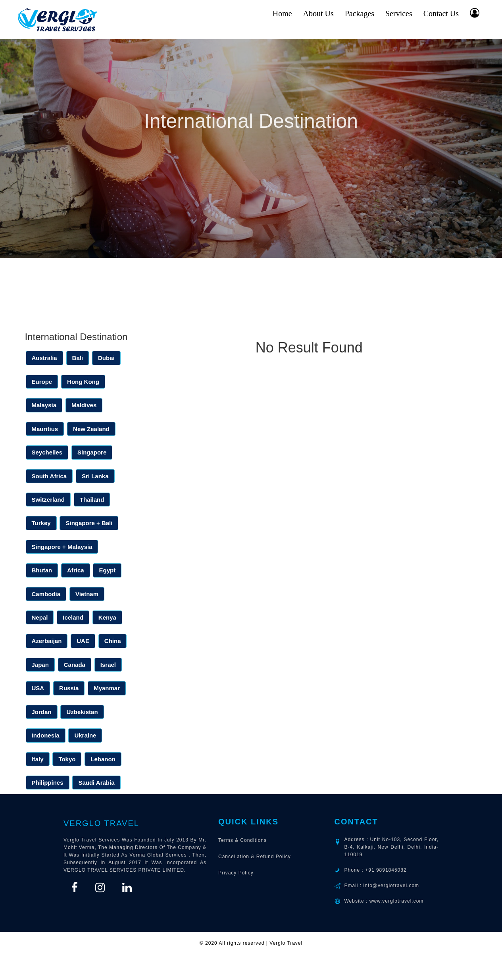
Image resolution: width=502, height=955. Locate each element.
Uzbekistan (82, 712)
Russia (69, 688)
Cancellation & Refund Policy (254, 856)
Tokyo (66, 759)
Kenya (107, 617)
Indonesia (46, 735)
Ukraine (85, 735)
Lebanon (102, 759)
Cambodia (46, 594)
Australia (44, 357)
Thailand (92, 499)
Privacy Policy (236, 873)
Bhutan (42, 570)
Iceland (73, 617)
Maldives (83, 405)
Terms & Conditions (242, 840)
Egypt (107, 570)
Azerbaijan (47, 640)
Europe (42, 381)
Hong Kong (83, 381)
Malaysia (44, 405)
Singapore (91, 452)
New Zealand (91, 429)
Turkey (41, 523)
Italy (38, 759)
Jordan (42, 712)
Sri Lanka (95, 476)
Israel (108, 664)
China (112, 640)
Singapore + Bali (88, 523)
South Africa (49, 476)
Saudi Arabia (96, 782)
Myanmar (107, 688)
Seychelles (47, 452)
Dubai (106, 357)
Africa (75, 570)
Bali (77, 357)
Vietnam (86, 594)
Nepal (40, 617)
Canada (74, 664)
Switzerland (48, 499)
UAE (83, 640)
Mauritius (45, 429)
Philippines (47, 782)
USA (38, 688)
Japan (40, 664)
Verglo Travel (101, 823)
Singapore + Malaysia (62, 546)
